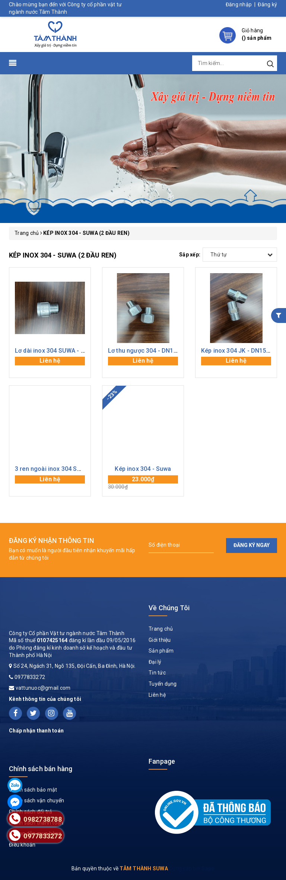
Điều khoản (22, 845)
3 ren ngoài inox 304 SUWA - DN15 (63, 468)
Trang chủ (161, 629)
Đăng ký (267, 4)
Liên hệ (157, 695)
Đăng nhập (239, 4)
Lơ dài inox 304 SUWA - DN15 (55, 350)
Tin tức (157, 673)
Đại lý (155, 662)
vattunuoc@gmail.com (43, 688)
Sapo (207, 868)
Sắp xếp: (189, 255)
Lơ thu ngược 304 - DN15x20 (147, 350)
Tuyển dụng (163, 684)
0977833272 (30, 677)
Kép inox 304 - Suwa (143, 468)
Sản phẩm (161, 651)
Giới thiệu (160, 640)
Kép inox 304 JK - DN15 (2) (238, 350)
